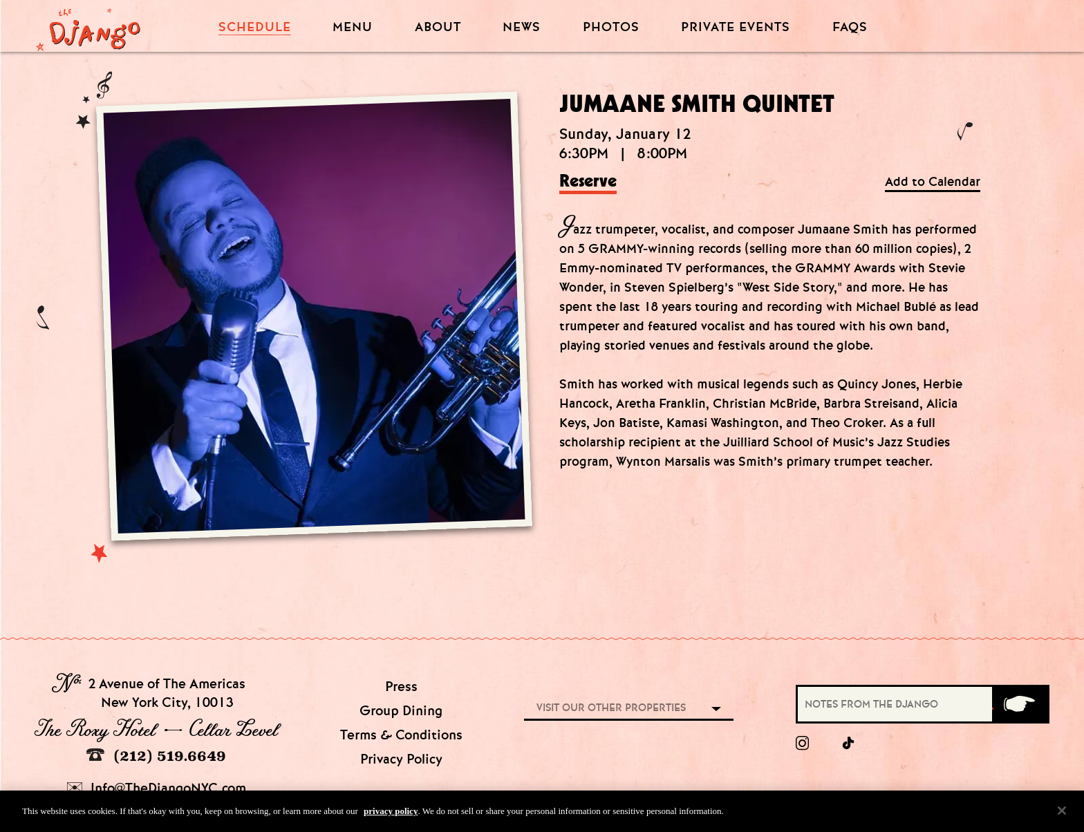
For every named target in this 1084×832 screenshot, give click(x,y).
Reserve (588, 182)
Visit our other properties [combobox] (611, 708)
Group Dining (400, 710)
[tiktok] (849, 743)
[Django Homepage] (88, 25)
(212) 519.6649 (156, 755)
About (438, 27)
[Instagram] (802, 743)
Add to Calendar (932, 182)
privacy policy (391, 817)
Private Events (735, 27)
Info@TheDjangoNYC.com (156, 788)
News (522, 27)
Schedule (254, 27)
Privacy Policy (401, 759)
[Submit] (1019, 704)
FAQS (850, 27)
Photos (611, 27)
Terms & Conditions (401, 735)
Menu (353, 27)
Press (401, 686)
